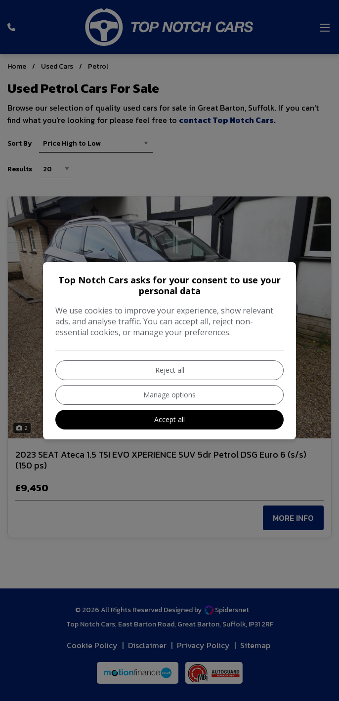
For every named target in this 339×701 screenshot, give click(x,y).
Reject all (169, 370)
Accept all (169, 419)
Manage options (169, 394)
